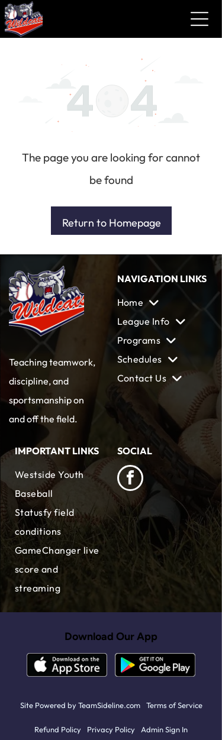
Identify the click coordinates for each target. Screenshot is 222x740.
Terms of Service (174, 705)
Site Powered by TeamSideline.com (80, 705)
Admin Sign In (164, 729)
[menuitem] (162, 302)
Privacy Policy (111, 729)
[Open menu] (199, 19)
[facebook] (130, 479)
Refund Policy (57, 729)
